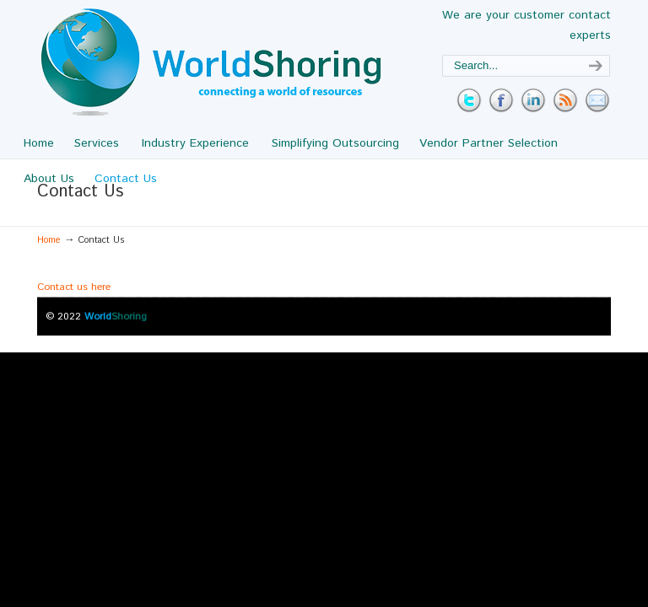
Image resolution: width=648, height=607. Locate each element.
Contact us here (74, 287)
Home (49, 240)
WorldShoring (211, 63)
